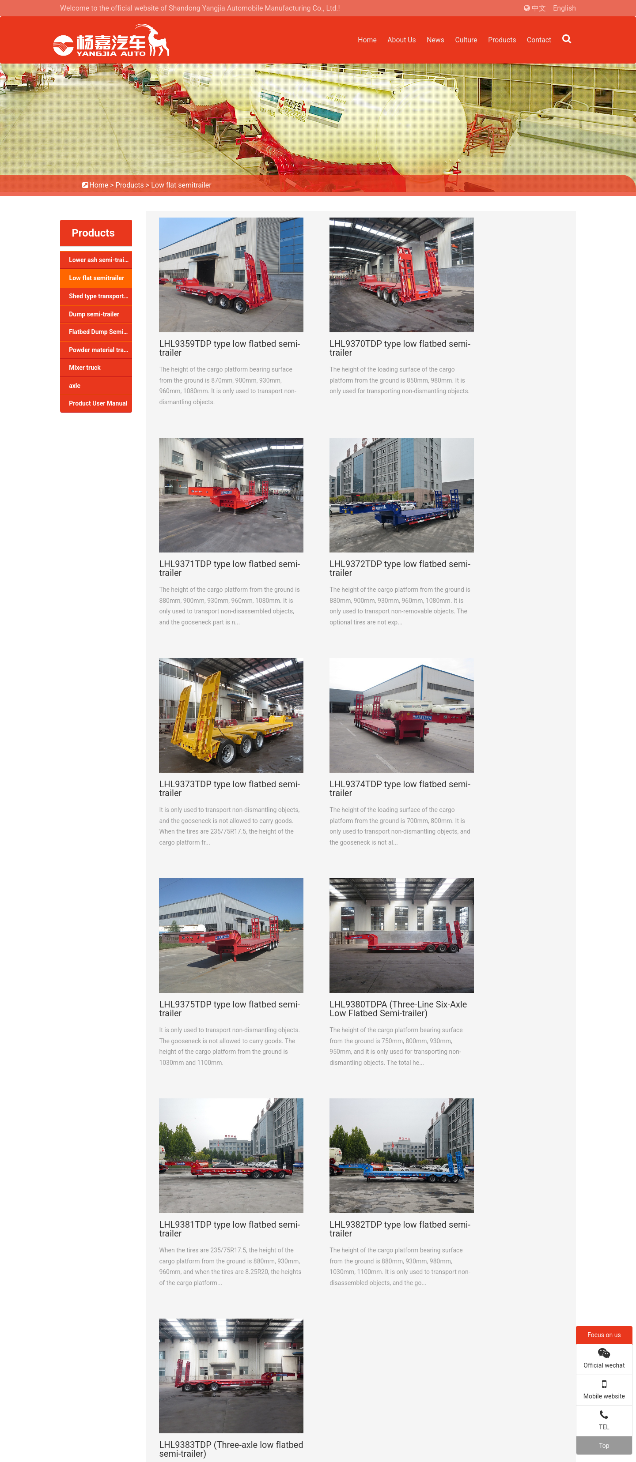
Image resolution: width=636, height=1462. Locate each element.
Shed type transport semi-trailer (100, 296)
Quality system (214, 1330)
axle (74, 385)
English (564, 8)
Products (501, 39)
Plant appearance (218, 1307)
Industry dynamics (418, 1295)
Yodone (564, 1448)
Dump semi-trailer (94, 314)
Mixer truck (85, 367)
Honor (204, 1295)
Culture (464, 39)
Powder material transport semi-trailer (100, 349)
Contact (538, 39)
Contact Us (90, 1249)
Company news (414, 1283)
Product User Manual (98, 403)
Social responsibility (221, 1319)
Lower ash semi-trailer (100, 259)
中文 (539, 8)
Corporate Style (215, 1342)
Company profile (216, 1283)
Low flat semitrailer (181, 185)
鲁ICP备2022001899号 (460, 1436)
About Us (398, 39)
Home (362, 39)
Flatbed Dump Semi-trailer (100, 331)
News (433, 39)
